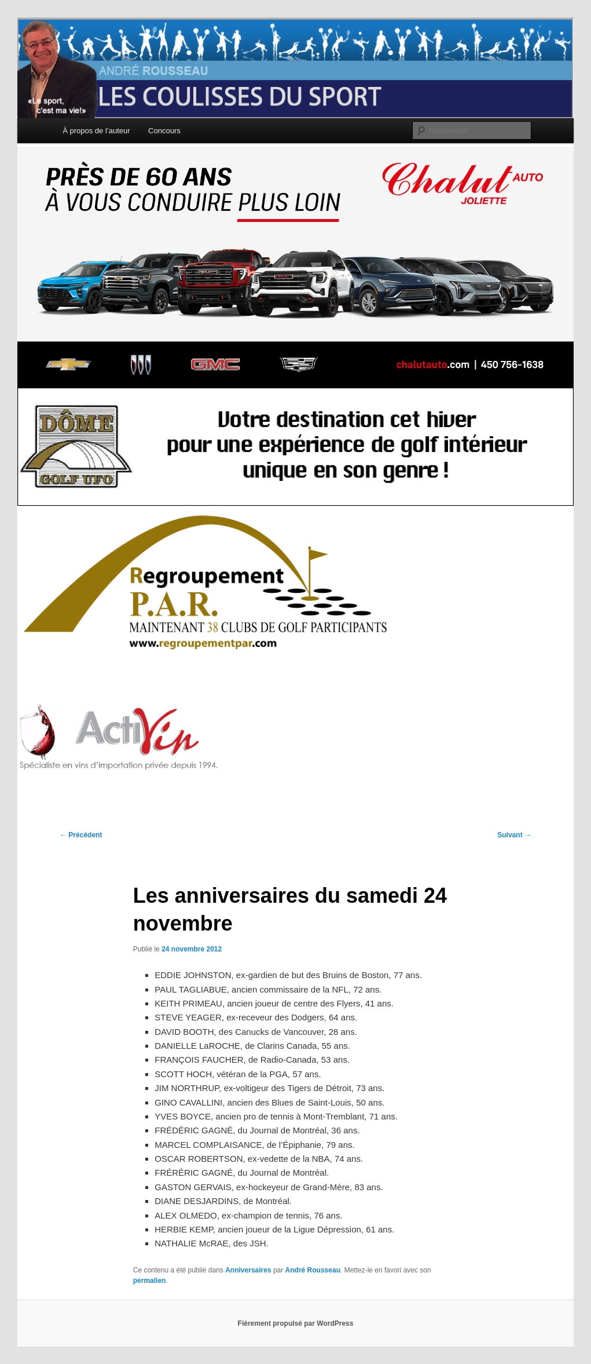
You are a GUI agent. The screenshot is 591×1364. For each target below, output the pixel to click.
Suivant (514, 835)
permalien (149, 1281)
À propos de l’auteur (96, 130)
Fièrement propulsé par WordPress (296, 1323)
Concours (164, 130)
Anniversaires (248, 1270)
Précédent (81, 835)
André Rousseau (312, 1270)
